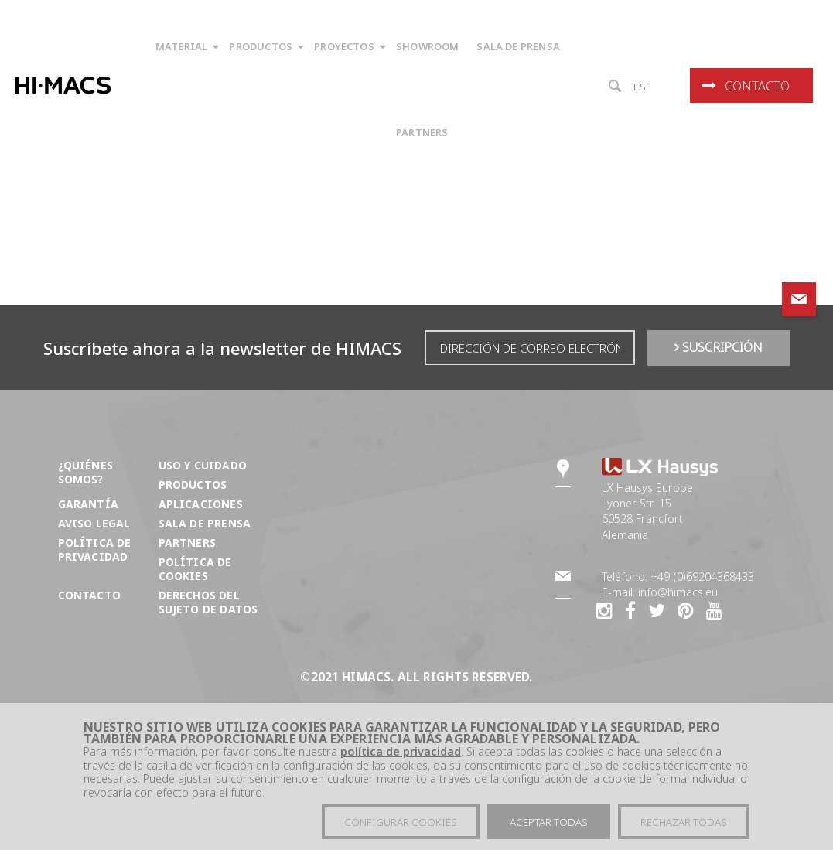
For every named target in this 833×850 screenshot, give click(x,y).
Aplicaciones (201, 504)
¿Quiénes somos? (85, 472)
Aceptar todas (549, 826)
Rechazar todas (683, 826)
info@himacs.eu (678, 592)
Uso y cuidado (203, 465)
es (640, 87)
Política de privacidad (94, 549)
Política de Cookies (195, 569)
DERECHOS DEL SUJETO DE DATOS (208, 602)
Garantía (88, 504)
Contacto (746, 85)
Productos (193, 484)
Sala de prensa (205, 523)
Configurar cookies (400, 826)
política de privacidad (400, 755)
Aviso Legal (94, 523)
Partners (187, 542)
